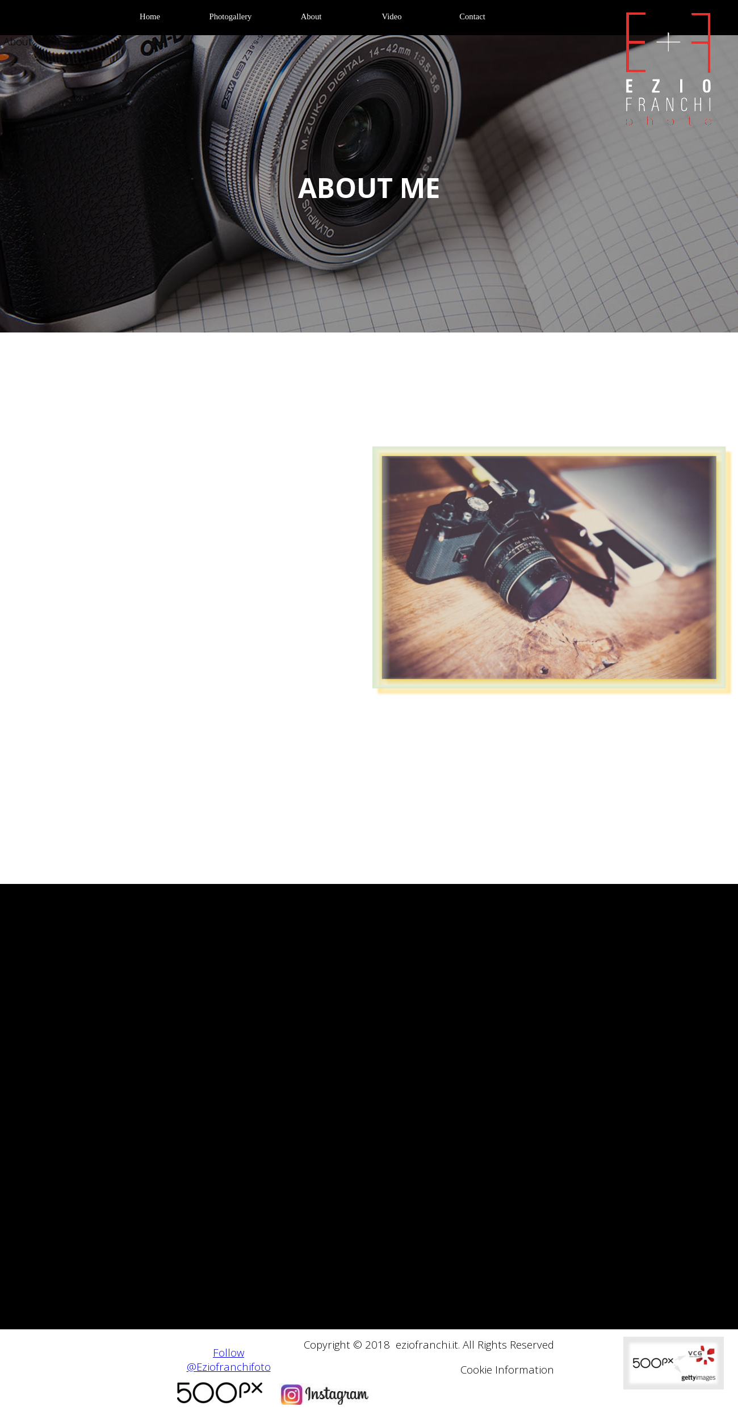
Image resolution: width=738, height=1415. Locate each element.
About (311, 16)
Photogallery (230, 16)
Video (392, 16)
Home (150, 16)
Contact (472, 16)
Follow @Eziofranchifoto (229, 1359)
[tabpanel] (369, 187)
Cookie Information (507, 1369)
